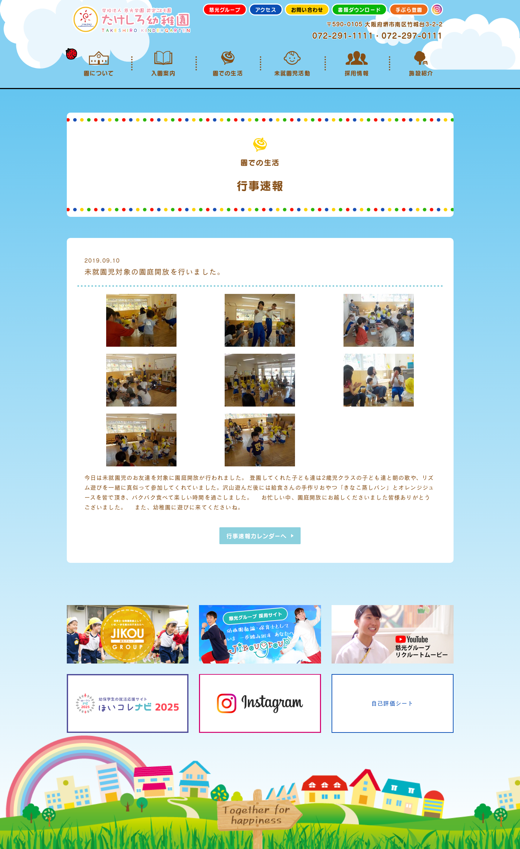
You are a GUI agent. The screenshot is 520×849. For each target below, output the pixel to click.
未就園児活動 (292, 63)
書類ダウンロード (359, 9)
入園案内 (163, 63)
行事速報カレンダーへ (256, 535)
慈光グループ (224, 9)
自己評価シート (392, 703)
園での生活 (227, 63)
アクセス (265, 9)
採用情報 (356, 63)
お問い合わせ (307, 9)
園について (99, 63)
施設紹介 (421, 63)
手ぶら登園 (409, 9)
